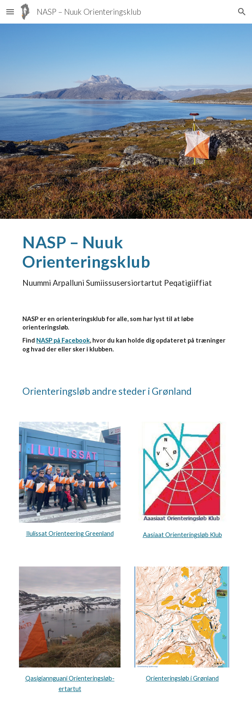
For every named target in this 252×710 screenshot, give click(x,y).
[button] (10, 11)
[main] (126, 260)
